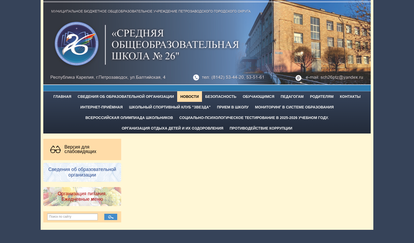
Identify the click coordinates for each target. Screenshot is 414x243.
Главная (62, 96)
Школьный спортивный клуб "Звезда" (170, 107)
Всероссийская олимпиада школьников (129, 118)
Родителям (321, 96)
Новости (189, 96)
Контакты (350, 96)
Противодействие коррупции (261, 128)
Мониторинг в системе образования (294, 107)
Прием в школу (233, 107)
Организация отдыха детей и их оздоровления (172, 128)
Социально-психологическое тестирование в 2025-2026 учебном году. (253, 118)
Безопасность (220, 96)
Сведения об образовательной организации (126, 96)
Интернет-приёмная (101, 107)
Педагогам (292, 96)
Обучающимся (258, 96)
